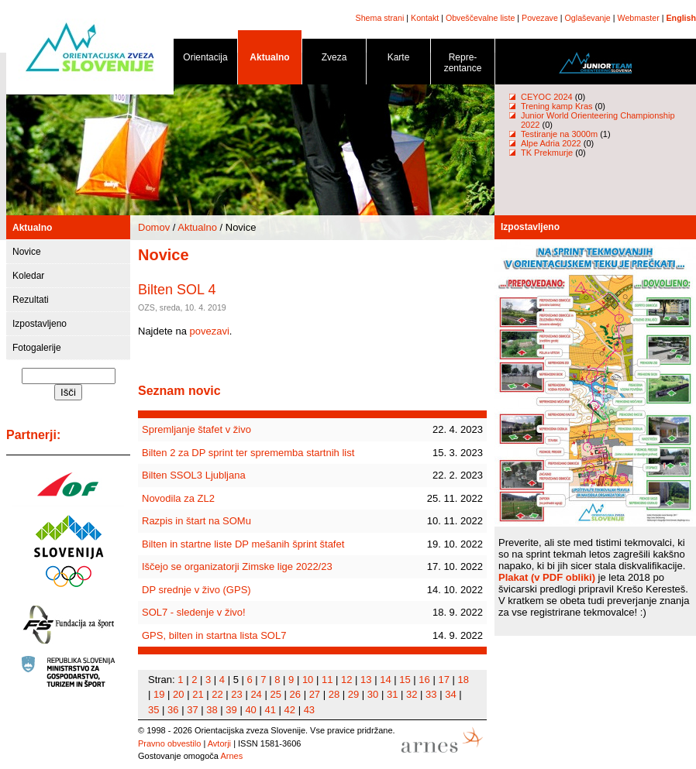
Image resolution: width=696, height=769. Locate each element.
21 (197, 694)
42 (289, 710)
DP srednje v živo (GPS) (196, 590)
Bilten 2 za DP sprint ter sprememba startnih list (248, 452)
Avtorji (219, 743)
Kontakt (425, 17)
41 (269, 710)
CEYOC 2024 (547, 96)
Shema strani (380, 17)
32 (411, 694)
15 (404, 679)
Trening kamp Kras (557, 106)
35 (153, 710)
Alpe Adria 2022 (551, 143)
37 (192, 710)
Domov (154, 227)
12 (346, 679)
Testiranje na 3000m (560, 134)
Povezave (540, 17)
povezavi (209, 331)
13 (365, 679)
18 (463, 679)
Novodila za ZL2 (178, 498)
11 (327, 679)
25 (275, 694)
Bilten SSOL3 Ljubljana (194, 475)
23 (236, 694)
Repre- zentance (462, 65)
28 (334, 694)
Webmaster (639, 17)
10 (307, 679)
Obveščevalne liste (480, 17)
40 (250, 710)
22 (217, 694)
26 (295, 694)
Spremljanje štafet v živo (196, 429)
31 (392, 694)
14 (385, 679)
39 (231, 710)
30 (372, 694)
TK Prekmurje (547, 152)
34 (450, 694)
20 (178, 694)
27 (314, 694)
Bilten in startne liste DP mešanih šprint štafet (243, 544)
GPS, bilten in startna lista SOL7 (214, 635)
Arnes (231, 755)
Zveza (334, 60)
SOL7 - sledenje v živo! (194, 612)
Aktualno (269, 60)
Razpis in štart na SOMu (196, 521)
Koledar (28, 275)
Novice (26, 251)
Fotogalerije (36, 347)
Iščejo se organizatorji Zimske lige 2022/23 (237, 566)
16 (424, 679)
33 (431, 694)
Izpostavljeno (39, 323)
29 (353, 694)
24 (255, 694)
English (681, 17)
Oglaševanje (588, 17)
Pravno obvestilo (169, 743)
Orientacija (205, 60)
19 (158, 694)
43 (309, 710)
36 (172, 710)
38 (211, 710)
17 (443, 679)
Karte (398, 60)
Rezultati (30, 299)
